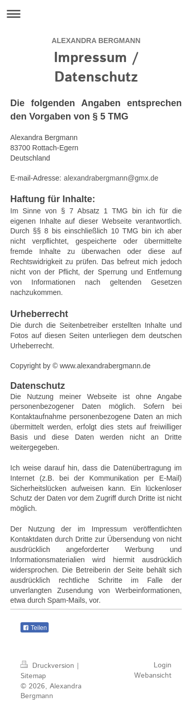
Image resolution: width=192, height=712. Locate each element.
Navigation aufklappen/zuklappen (96, 14)
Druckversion (48, 666)
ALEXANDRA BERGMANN (96, 40)
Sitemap (33, 676)
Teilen (35, 627)
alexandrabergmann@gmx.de (111, 178)
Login (163, 665)
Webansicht (153, 675)
